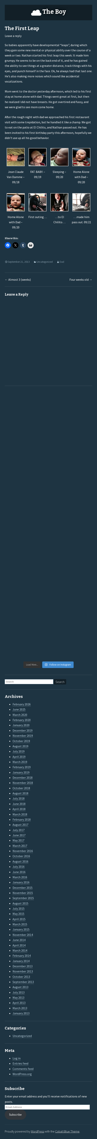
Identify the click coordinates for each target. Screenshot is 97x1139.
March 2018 (20, 814)
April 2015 (19, 919)
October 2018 (21, 788)
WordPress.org (22, 1074)
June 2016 (19, 872)
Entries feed (20, 1063)
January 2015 (21, 929)
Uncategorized (45, 261)
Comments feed (23, 1069)
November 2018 (23, 783)
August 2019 (20, 746)
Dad (62, 261)
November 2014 (23, 935)
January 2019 (21, 772)
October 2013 (21, 977)
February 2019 (22, 767)
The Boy (54, 11)
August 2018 (20, 793)
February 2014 (22, 955)
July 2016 (19, 866)
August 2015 (20, 903)
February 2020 (22, 720)
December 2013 (23, 966)
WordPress (37, 1131)
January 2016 (21, 882)
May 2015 (18, 914)
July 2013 (19, 992)
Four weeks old (80, 279)
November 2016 (23, 851)
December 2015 (23, 888)
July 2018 (19, 798)
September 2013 (23, 982)
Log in (17, 1058)
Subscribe (15, 1114)
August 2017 (20, 825)
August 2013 (20, 987)
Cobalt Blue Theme (67, 1131)
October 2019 (21, 741)
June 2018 (19, 804)
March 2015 (20, 924)
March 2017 (20, 846)
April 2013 (19, 1003)
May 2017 (18, 840)
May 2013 (18, 997)
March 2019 (20, 762)
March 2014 (20, 950)
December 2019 (23, 730)
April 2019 (19, 757)
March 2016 (20, 877)
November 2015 (23, 893)
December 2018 (23, 777)
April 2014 (19, 945)
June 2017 (19, 835)
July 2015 (19, 908)
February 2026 (22, 704)
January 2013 (21, 1013)
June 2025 (19, 709)
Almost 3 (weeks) (18, 279)
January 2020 (21, 725)
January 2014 (21, 961)
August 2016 (20, 861)
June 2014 (19, 940)
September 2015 (23, 898)
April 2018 (19, 809)
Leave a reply (13, 36)
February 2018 (22, 819)
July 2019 (19, 751)
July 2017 (19, 830)
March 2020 (20, 715)
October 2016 (21, 856)
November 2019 (23, 736)
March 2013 (20, 1008)
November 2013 (23, 971)
